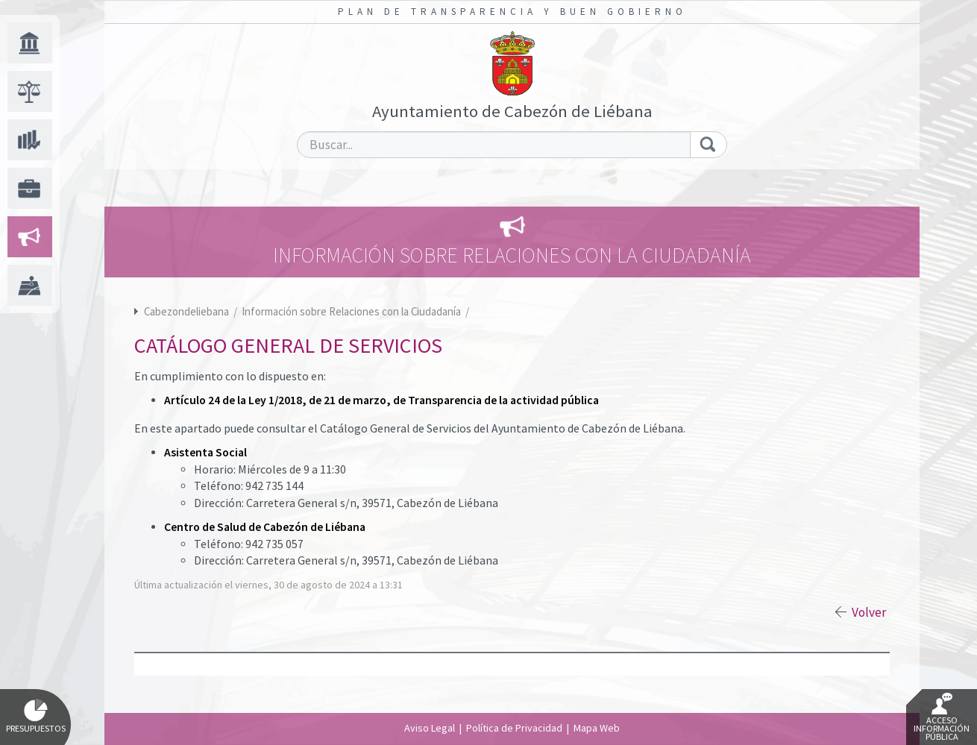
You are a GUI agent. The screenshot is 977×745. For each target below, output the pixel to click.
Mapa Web (597, 728)
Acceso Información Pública (942, 717)
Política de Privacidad (514, 728)
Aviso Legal (429, 728)
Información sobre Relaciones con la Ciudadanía (352, 311)
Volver (869, 612)
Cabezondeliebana (186, 311)
